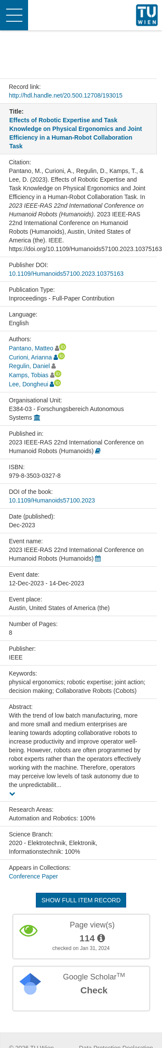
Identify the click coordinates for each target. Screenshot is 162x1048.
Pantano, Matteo (31, 348)
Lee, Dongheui (28, 384)
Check (94, 990)
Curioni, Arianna (30, 357)
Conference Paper (33, 876)
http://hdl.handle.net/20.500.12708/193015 (66, 95)
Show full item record (81, 900)
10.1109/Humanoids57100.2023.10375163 (66, 273)
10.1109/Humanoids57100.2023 (52, 500)
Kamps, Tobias (29, 375)
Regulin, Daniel (29, 365)
